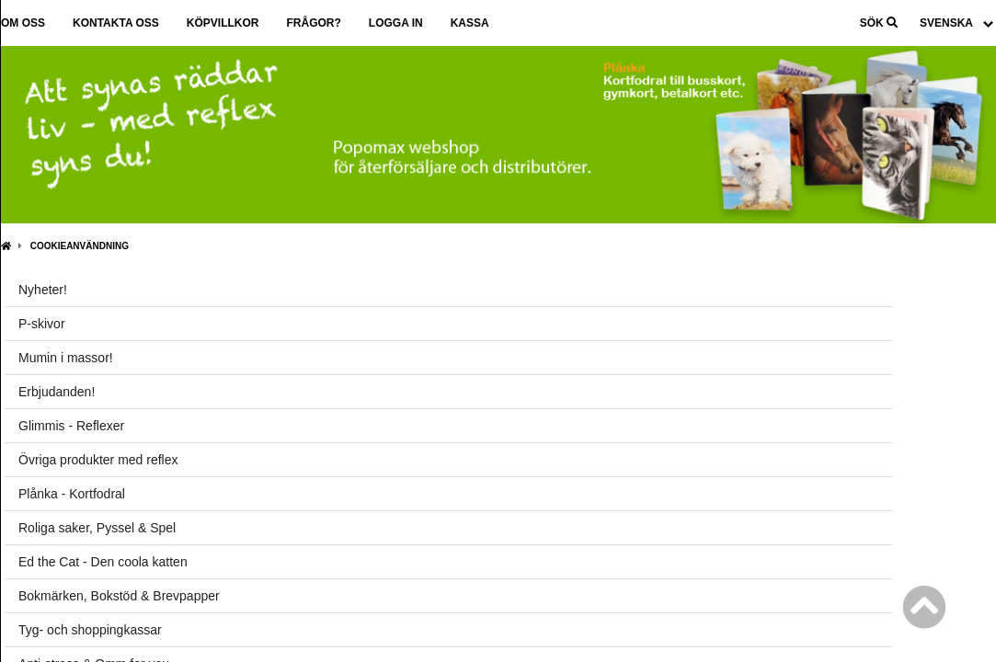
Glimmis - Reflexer (71, 425)
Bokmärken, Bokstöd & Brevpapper (119, 595)
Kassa (470, 23)
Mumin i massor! (65, 357)
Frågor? (313, 23)
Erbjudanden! (56, 391)
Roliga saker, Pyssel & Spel (97, 527)
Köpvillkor (223, 23)
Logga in (396, 23)
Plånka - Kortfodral (71, 493)
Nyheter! (42, 289)
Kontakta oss (116, 23)
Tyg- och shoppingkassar (90, 629)
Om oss (23, 23)
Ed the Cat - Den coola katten (103, 561)
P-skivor (41, 323)
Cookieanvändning (79, 246)
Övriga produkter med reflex (98, 459)
